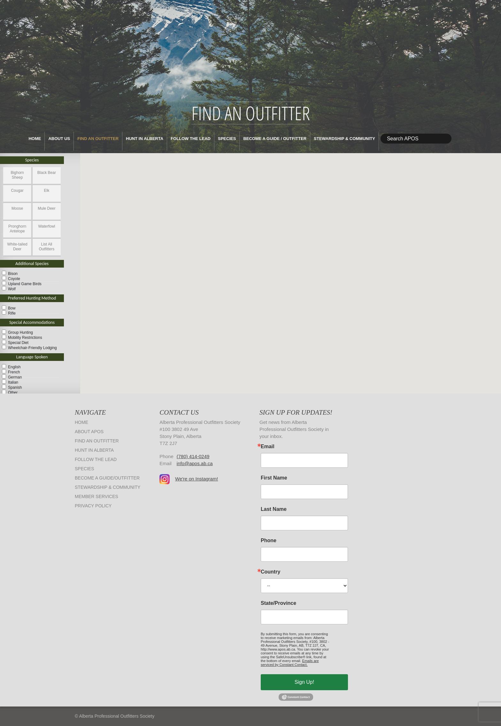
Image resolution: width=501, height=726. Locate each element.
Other (13, 392)
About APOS (89, 431)
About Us (59, 138)
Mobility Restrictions (25, 338)
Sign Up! (304, 682)
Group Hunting (20, 332)
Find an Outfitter (98, 138)
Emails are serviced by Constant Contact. (290, 663)
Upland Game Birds (25, 284)
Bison (13, 274)
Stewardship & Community (344, 138)
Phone (268, 540)
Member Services (96, 496)
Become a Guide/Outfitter (107, 477)
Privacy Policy (93, 505)
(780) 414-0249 (193, 456)
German (15, 377)
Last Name (274, 509)
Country (270, 571)
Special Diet (18, 343)
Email (267, 446)
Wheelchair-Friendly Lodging (32, 348)
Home (34, 138)
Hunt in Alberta (144, 138)
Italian (13, 382)
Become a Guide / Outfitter (274, 138)
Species (227, 138)
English (14, 367)
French (14, 372)
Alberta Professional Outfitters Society (250, 50)
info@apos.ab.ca (195, 463)
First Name (274, 477)
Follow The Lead (191, 138)
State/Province (278, 603)
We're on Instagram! (196, 478)
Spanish (15, 387)
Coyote (14, 279)
